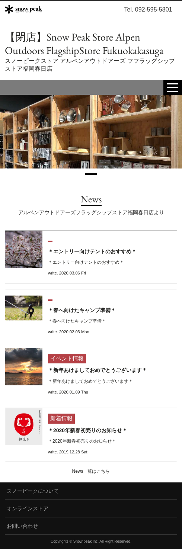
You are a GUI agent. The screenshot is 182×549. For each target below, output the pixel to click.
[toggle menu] (172, 87)
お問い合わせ (22, 526)
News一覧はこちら (91, 471)
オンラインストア (27, 508)
